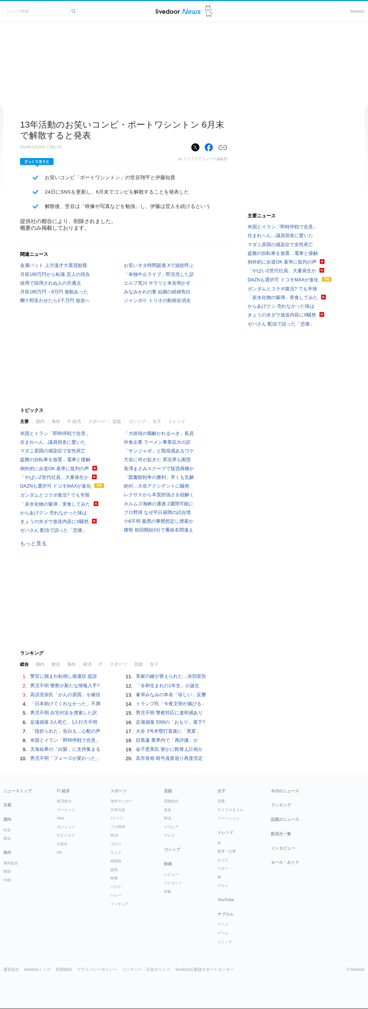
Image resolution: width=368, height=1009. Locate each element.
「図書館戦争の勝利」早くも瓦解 (159, 477)
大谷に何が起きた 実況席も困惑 (157, 459)
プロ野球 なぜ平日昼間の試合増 (157, 512)
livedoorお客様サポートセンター (205, 969)
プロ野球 (117, 827)
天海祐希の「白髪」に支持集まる (65, 749)
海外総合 (10, 863)
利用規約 (64, 969)
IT (101, 664)
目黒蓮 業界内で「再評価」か (167, 740)
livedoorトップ (37, 969)
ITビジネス (66, 835)
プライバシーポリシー (97, 969)
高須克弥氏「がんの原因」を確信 (65, 694)
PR (59, 853)
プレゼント (173, 883)
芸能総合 (171, 801)
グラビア (171, 827)
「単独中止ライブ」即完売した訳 (159, 274)
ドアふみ (209, 11)
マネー (222, 868)
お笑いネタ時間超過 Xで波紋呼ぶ (159, 265)
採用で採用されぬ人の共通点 (50, 283)
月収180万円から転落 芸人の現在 (55, 274)
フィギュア (119, 904)
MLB (114, 835)
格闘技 (115, 861)
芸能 (116, 421)
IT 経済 (74, 421)
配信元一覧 (281, 834)
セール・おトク (285, 862)
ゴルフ (115, 844)
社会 (7, 830)
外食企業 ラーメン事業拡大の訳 (157, 442)
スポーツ (96, 421)
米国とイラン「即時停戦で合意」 (55, 433)
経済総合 (64, 801)
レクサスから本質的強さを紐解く (159, 494)
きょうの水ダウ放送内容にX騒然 (54, 521)
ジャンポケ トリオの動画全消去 (157, 300)
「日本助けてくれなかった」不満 (65, 703)
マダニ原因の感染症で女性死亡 (53, 450)
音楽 (167, 810)
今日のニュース (285, 791)
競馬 (114, 870)
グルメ (222, 885)
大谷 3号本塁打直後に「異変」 (168, 731)
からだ (222, 860)
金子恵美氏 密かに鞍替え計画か (169, 749)
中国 (7, 880)
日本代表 (117, 810)
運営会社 (11, 969)
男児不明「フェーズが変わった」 (65, 758)
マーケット (66, 810)
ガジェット (66, 827)
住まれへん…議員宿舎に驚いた (53, 442)
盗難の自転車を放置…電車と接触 (55, 459)
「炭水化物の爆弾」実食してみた (55, 504)
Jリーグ (116, 818)
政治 (56, 664)
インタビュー (283, 848)
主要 (24, 421)
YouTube (225, 899)
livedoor (358, 11)
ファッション (228, 818)
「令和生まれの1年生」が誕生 (167, 685)
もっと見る (33, 543)
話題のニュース (285, 819)
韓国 (7, 871)
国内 (40, 421)
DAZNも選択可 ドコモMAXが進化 (55, 486)
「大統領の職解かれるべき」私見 (159, 433)
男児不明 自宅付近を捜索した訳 (63, 712)
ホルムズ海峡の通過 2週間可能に (158, 503)
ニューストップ (17, 791)
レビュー (171, 874)
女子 (157, 421)
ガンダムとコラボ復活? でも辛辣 (55, 495)
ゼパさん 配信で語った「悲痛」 (53, 530)
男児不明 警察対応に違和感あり (169, 712)
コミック (224, 942)
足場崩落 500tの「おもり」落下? (170, 722)
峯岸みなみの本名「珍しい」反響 (171, 694)
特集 (167, 891)
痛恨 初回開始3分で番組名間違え (158, 529)
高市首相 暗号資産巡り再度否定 (169, 758)
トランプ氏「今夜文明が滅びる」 (171, 703)
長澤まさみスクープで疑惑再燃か (159, 468)
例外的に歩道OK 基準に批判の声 (54, 468)
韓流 (167, 818)
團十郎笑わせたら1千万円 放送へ (55, 300)
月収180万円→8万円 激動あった (54, 291)
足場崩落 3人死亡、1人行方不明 (63, 722)
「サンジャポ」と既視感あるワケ (159, 450)
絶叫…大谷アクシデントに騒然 (156, 486)
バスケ (115, 887)
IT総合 (62, 844)
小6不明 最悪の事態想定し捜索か (158, 521)
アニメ (222, 924)
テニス (115, 853)
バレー (115, 895)
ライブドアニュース (178, 11)
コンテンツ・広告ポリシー (146, 969)
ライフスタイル (230, 810)
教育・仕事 (226, 851)
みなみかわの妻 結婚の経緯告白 (157, 291)
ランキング (281, 805)
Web (60, 818)
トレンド (177, 421)
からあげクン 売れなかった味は (53, 512)
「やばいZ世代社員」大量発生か (54, 477)
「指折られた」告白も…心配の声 (65, 731)
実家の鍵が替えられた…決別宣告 (171, 676)
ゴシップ (137, 421)
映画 (168, 864)
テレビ (169, 835)
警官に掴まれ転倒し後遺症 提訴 (63, 676)
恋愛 (221, 801)
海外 (56, 421)
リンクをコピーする (222, 147)
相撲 (114, 878)
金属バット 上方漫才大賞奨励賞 (53, 265)
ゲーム (222, 933)
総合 (24, 664)
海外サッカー (121, 801)
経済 (87, 664)
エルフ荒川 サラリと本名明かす (157, 283)
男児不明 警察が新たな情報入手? (65, 685)
